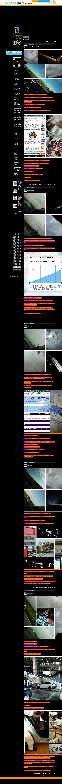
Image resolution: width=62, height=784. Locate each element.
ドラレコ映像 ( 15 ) (16, 145)
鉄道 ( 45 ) (15, 102)
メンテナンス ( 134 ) (17, 79)
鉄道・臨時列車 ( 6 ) (17, 123)
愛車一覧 (19, 211)
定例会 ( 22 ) (15, 164)
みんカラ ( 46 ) (16, 98)
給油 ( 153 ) (15, 83)
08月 (15, 231)
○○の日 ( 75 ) (16, 143)
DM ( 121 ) (15, 74)
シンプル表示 (51, 41)
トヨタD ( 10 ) (16, 157)
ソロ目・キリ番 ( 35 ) (17, 140)
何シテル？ (17, 38)
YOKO (14, 40)
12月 (20, 231)
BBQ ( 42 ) (15, 154)
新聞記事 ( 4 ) (16, 153)
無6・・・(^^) (30, 593)
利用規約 (13, 276)
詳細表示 (47, 41)
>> (18, 61)
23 (19, 67)
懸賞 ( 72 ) (15, 158)
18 (13, 67)
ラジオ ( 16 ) (15, 159)
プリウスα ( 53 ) (16, 162)
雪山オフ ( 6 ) (16, 80)
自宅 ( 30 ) (15, 149)
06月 (20, 230)
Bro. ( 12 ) (15, 135)
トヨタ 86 (19, 188)
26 (14, 68)
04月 (18, 230)
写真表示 (55, 41)
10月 (18, 231)
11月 (19, 231)
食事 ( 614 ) (15, 89)
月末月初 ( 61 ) (16, 174)
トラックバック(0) (45, 184)
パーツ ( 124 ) (16, 85)
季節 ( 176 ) (15, 94)
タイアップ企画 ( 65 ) (17, 169)
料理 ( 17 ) (15, 163)
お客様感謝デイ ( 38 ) (17, 84)
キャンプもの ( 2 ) (16, 170)
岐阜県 (16, 40)
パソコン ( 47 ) (16, 99)
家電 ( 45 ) (15, 139)
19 (14, 67)
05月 (19, 216)
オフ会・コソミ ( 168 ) (17, 92)
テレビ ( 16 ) (15, 152)
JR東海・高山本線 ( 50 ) (17, 103)
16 (19, 66)
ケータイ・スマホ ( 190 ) (17, 87)
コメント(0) (40, 184)
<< (15, 61)
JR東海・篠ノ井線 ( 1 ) (17, 112)
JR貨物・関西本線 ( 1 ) (17, 116)
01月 (13, 230)
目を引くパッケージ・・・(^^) (33, 46)
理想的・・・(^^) (30, 190)
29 (18, 68)
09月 (16, 231)
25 (13, 68)
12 (14, 66)
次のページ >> (42, 775)
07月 (13, 231)
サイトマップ (16, 276)
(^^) (8, 9)
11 (13, 66)
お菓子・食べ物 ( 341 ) (17, 88)
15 (18, 66)
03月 (16, 216)
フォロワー (19, 47)
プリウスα (51, 773)
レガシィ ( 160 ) (16, 78)
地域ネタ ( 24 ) (16, 144)
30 (19, 68)
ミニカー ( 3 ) (16, 148)
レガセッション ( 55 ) (17, 93)
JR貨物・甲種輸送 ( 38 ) (17, 121)
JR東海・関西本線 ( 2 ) (17, 104)
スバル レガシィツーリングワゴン (19, 195)
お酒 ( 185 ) (15, 73)
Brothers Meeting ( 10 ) (17, 138)
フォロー (14, 47)
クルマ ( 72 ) (15, 134)
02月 (15, 216)
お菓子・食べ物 (51, 184)
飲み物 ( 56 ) (15, 97)
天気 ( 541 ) (15, 75)
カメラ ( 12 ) (15, 133)
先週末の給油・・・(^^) (31, 465)
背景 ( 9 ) (15, 147)
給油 (52, 587)
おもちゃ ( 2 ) (16, 175)
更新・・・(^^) (30, 326)
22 (18, 67)
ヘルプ (10, 276)
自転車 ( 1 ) (15, 173)
